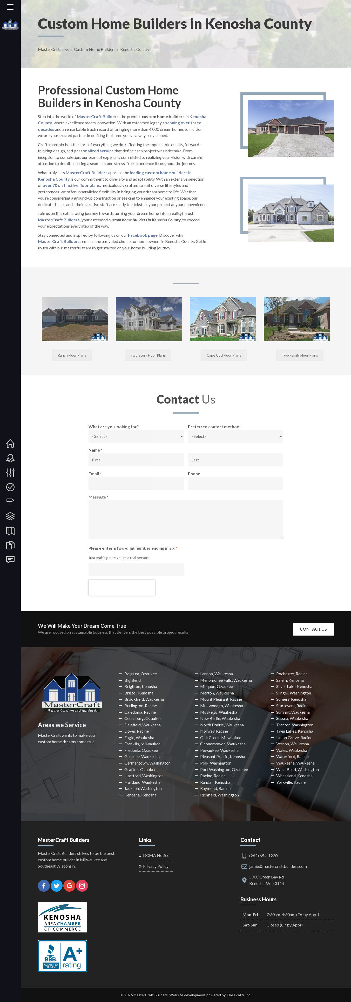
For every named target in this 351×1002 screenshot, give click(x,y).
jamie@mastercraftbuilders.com (278, 866)
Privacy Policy (155, 866)
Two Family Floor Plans (300, 355)
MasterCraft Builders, (98, 116)
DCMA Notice (156, 855)
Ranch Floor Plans (72, 355)
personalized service (94, 150)
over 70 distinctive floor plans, (72, 185)
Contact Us (313, 628)
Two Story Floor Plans (148, 355)
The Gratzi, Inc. (238, 995)
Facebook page (143, 235)
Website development (187, 995)
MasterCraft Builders (86, 172)
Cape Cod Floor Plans (224, 355)
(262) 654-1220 (263, 855)
